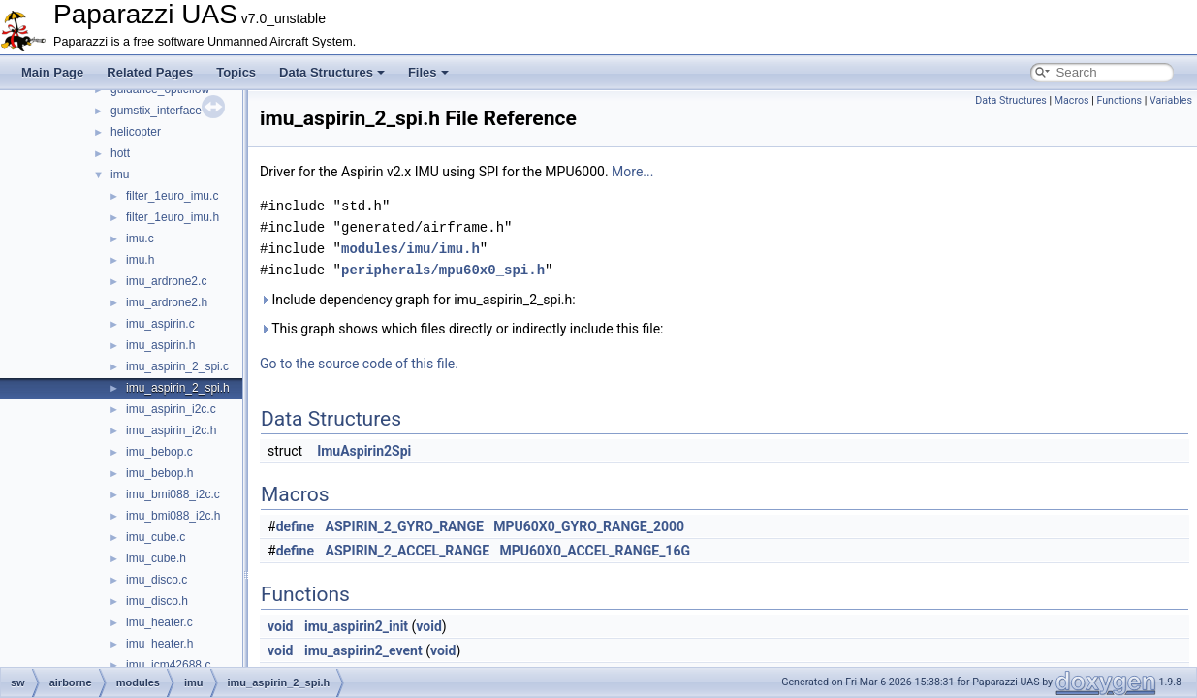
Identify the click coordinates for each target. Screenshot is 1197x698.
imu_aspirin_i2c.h (171, 430)
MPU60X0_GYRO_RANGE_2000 (588, 526)
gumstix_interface (156, 110)
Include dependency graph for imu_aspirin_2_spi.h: (418, 299)
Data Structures (332, 72)
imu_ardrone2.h (166, 302)
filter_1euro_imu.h (172, 217)
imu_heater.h (159, 643)
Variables (1171, 100)
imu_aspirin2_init (356, 626)
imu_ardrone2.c (166, 281)
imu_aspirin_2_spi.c (177, 366)
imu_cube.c (155, 537)
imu (119, 174)
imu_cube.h (156, 558)
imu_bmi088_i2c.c (173, 494)
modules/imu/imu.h (410, 248)
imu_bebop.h (159, 473)
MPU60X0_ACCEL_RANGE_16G (594, 550)
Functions (1119, 100)
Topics (236, 72)
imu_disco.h (157, 601)
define (295, 526)
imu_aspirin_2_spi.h (178, 388)
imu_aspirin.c (160, 324)
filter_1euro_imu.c (172, 196)
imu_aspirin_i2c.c (171, 409)
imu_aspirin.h (160, 345)
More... (632, 171)
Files (428, 72)
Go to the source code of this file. (359, 363)
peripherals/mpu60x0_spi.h (443, 270)
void (280, 626)
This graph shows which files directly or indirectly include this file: (462, 328)
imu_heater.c (159, 622)
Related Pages (150, 72)
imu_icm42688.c (168, 665)
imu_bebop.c (159, 452)
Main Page (52, 72)
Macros (1072, 100)
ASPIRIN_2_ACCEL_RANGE (408, 550)
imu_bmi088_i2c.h (173, 516)
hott (120, 153)
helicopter (135, 132)
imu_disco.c (156, 580)
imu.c (140, 238)
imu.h (140, 260)
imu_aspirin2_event (363, 650)
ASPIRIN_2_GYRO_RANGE (405, 526)
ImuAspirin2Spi (364, 451)
